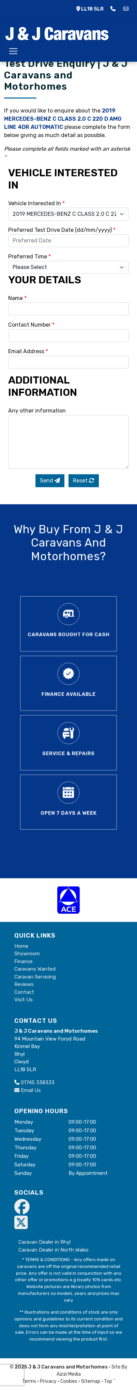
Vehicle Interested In (36, 203)
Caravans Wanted (35, 969)
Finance (23, 961)
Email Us (27, 1090)
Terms (29, 1381)
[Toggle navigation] (13, 51)
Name (17, 298)
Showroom (27, 954)
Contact (24, 992)
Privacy (48, 1381)
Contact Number (31, 325)
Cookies (68, 1381)
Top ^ (109, 1381)
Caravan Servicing (35, 977)
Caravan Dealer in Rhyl (44, 1242)
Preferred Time (29, 256)
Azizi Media (69, 1374)
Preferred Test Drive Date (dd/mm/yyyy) (62, 230)
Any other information (37, 410)
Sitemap (90, 1381)
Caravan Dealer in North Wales (53, 1250)
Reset (83, 480)
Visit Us (23, 1000)
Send (50, 480)
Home (21, 946)
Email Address (28, 351)
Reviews (24, 984)
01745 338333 (34, 1082)
